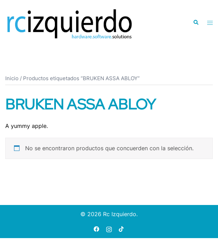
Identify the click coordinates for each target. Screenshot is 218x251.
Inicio (12, 78)
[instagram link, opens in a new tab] (109, 228)
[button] (195, 22)
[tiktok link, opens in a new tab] (121, 228)
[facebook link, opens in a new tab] (96, 228)
